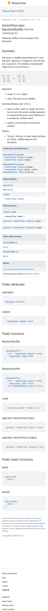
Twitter (5, 586)
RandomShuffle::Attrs (13, 172)
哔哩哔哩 (5, 590)
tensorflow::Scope (14, 157)
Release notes (8, 605)
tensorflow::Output (14, 199)
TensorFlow (6, 20)
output (6, 194)
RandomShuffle (10, 154)
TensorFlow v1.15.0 (13, 11)
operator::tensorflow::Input (17, 221)
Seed (5, 242)
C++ (38, 20)
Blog (4, 578)
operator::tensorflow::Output (18, 227)
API (15, 20)
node (5, 212)
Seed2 (6, 251)
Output (11, 136)
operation (8, 185)
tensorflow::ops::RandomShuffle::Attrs (18, 269)
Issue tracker (7, 601)
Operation (8, 189)
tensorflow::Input (14, 160)
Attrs (26, 104)
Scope (18, 94)
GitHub (4, 582)
